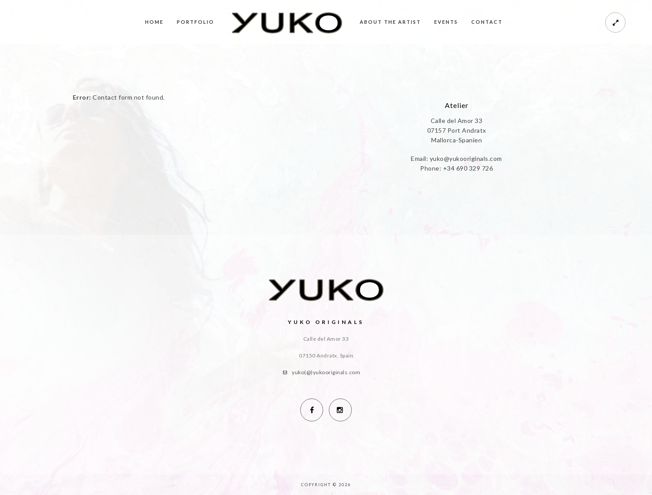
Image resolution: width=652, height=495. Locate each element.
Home (154, 22)
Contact (487, 22)
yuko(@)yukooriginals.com (326, 372)
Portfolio (195, 22)
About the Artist (390, 22)
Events (446, 22)
